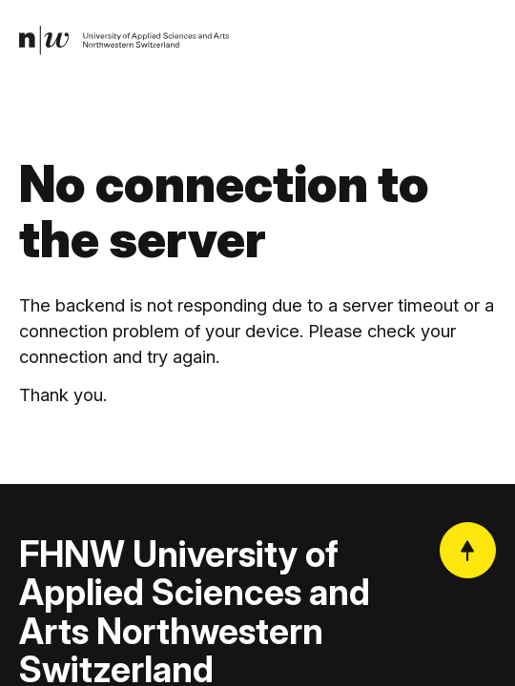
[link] (124, 41)
